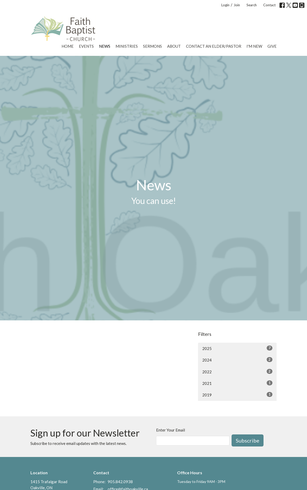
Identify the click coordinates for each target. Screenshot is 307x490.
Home (68, 46)
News (104, 46)
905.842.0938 (120, 481)
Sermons (152, 46)
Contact (269, 5)
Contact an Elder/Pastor (213, 46)
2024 (237, 359)
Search (251, 5)
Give (272, 46)
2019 (237, 394)
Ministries (127, 46)
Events (86, 46)
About (174, 46)
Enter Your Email (170, 430)
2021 (237, 383)
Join (237, 5)
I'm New (254, 46)
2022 (237, 371)
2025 (237, 348)
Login (225, 5)
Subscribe (247, 440)
